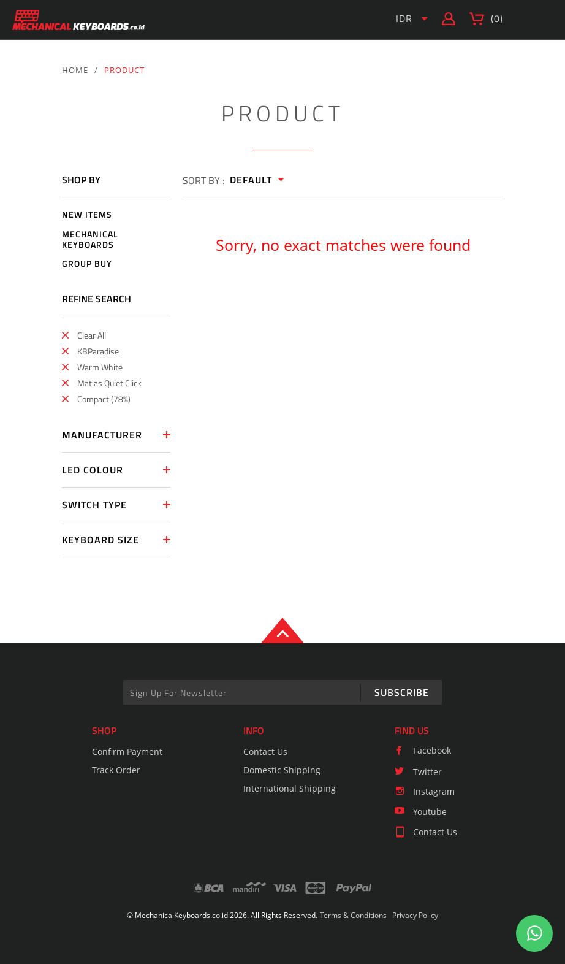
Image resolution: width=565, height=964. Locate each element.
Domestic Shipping (281, 770)
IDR (404, 18)
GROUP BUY (87, 264)
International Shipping (289, 788)
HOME (75, 69)
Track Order (116, 770)
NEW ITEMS (87, 215)
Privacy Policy (415, 915)
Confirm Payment (127, 751)
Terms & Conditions (353, 915)
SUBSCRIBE (401, 692)
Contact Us (265, 751)
